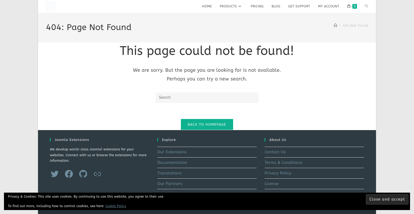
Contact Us (275, 152)
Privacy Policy (278, 173)
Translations (169, 173)
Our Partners (169, 183)
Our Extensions (172, 152)
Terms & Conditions (283, 162)
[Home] (335, 25)
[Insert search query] (207, 97)
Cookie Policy (116, 206)
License (272, 183)
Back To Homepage (207, 124)
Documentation (172, 162)
